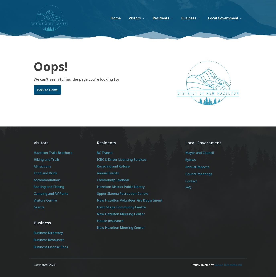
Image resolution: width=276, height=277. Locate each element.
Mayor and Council (199, 153)
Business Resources (49, 240)
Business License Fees (51, 247)
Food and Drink (45, 173)
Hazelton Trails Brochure (53, 153)
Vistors (137, 18)
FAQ (188, 187)
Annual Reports (197, 167)
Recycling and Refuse (113, 166)
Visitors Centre (45, 200)
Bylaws (190, 160)
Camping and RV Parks (51, 193)
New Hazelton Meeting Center (121, 214)
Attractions (42, 166)
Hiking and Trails (47, 159)
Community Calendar (113, 180)
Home (116, 18)
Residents (163, 18)
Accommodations (47, 180)
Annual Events (108, 173)
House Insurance (110, 221)
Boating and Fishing (49, 187)
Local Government (225, 18)
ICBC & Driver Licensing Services (121, 159)
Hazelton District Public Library (121, 187)
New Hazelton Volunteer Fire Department (129, 200)
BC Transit (105, 153)
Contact (191, 181)
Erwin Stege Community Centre (121, 207)
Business (190, 18)
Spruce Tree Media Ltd (228, 265)
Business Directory (48, 233)
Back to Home (47, 90)
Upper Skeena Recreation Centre (122, 193)
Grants (39, 207)
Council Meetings (198, 174)
